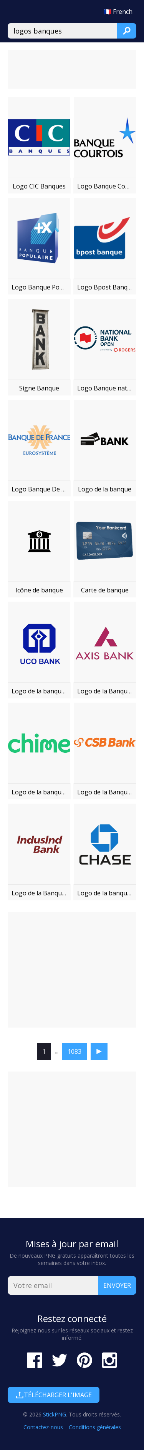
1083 (74, 1051)
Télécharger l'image (53, 1395)
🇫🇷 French (118, 11)
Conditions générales (95, 1427)
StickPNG (54, 1414)
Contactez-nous (43, 1427)
